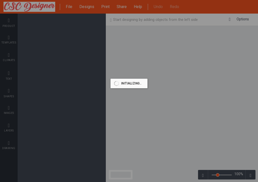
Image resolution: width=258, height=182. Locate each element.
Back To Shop (236, 20)
